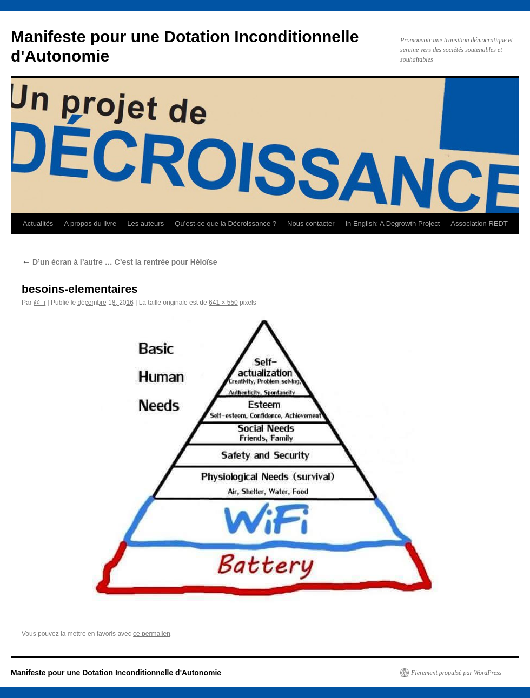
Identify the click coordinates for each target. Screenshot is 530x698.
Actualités (38, 223)
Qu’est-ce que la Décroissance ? (225, 223)
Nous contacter (310, 223)
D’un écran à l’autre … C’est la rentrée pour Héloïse (119, 262)
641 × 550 (223, 302)
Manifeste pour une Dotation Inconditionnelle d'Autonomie (116, 672)
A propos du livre (90, 223)
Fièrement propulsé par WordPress (456, 672)
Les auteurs (145, 223)
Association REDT (479, 223)
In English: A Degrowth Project (392, 223)
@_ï (39, 302)
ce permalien (151, 633)
